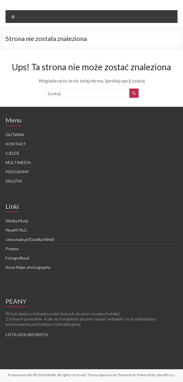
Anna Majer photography (28, 267)
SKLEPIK (14, 181)
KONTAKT (16, 143)
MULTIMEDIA (18, 162)
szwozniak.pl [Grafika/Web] (30, 239)
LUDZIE (13, 153)
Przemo (12, 248)
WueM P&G (16, 230)
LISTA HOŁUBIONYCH (27, 334)
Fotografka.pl (17, 257)
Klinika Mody (17, 220)
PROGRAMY (17, 171)
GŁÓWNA (15, 134)
